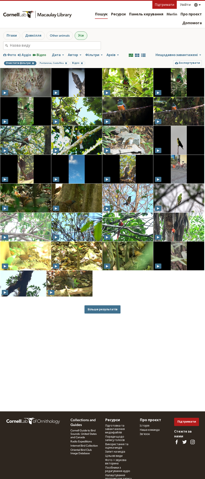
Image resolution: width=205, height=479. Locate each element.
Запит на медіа (115, 451)
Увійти (185, 4)
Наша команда (150, 430)
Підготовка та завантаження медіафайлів (115, 429)
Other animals (60, 35)
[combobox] (55, 46)
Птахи (12, 35)
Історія (144, 425)
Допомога (192, 23)
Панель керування (146, 14)
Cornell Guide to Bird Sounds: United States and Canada (83, 434)
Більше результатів (103, 309)
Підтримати (164, 4)
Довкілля (33, 35)
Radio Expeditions (81, 441)
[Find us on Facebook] (176, 442)
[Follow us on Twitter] (184, 442)
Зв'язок (145, 434)
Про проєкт (191, 14)
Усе (81, 35)
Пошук (101, 14)
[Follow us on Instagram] (192, 442)
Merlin (172, 14)
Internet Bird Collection (84, 445)
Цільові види (114, 456)
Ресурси (118, 14)
